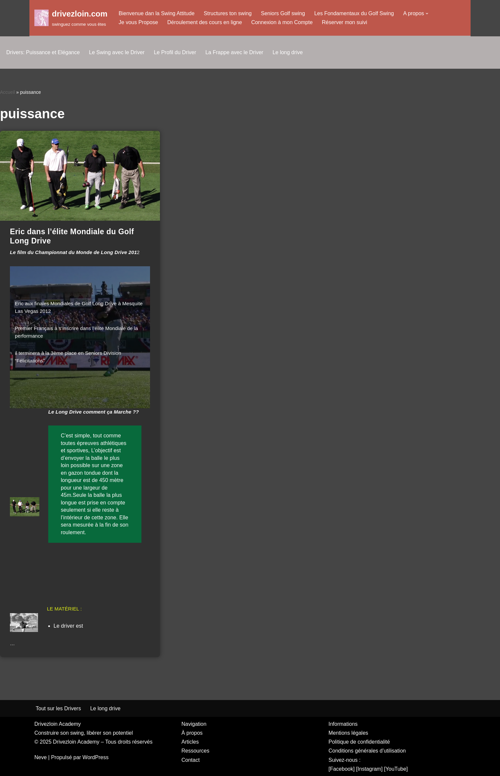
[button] (427, 13)
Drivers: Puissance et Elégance (43, 52)
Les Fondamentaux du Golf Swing (354, 13)
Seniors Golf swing (283, 13)
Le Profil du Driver (175, 52)
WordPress (96, 757)
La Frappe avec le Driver (234, 52)
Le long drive (288, 52)
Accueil (7, 92)
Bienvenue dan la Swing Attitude (157, 13)
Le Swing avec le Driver (116, 52)
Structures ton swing (228, 13)
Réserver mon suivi (344, 22)
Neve (40, 757)
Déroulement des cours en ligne (204, 22)
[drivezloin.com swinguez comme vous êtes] (70, 17)
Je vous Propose (138, 22)
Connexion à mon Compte (282, 22)
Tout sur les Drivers (58, 708)
